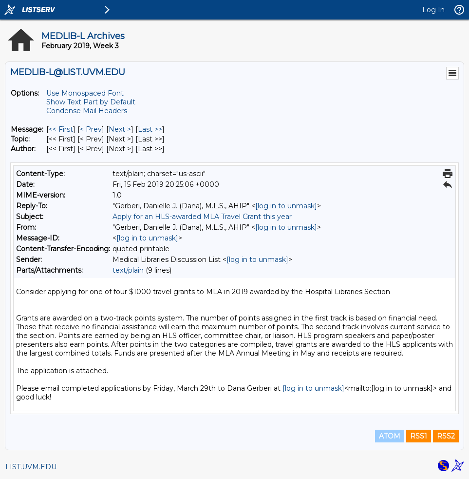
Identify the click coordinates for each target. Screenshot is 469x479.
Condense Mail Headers (86, 110)
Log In (433, 9)
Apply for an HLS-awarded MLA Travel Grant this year (202, 216)
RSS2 (446, 436)
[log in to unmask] (286, 205)
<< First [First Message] (61, 129)
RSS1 (418, 436)
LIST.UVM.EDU (30, 466)
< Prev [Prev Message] (91, 129)
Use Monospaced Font (85, 93)
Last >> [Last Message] (150, 129)
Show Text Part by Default (90, 102)
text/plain (128, 270)
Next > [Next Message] (120, 129)
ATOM (389, 436)
